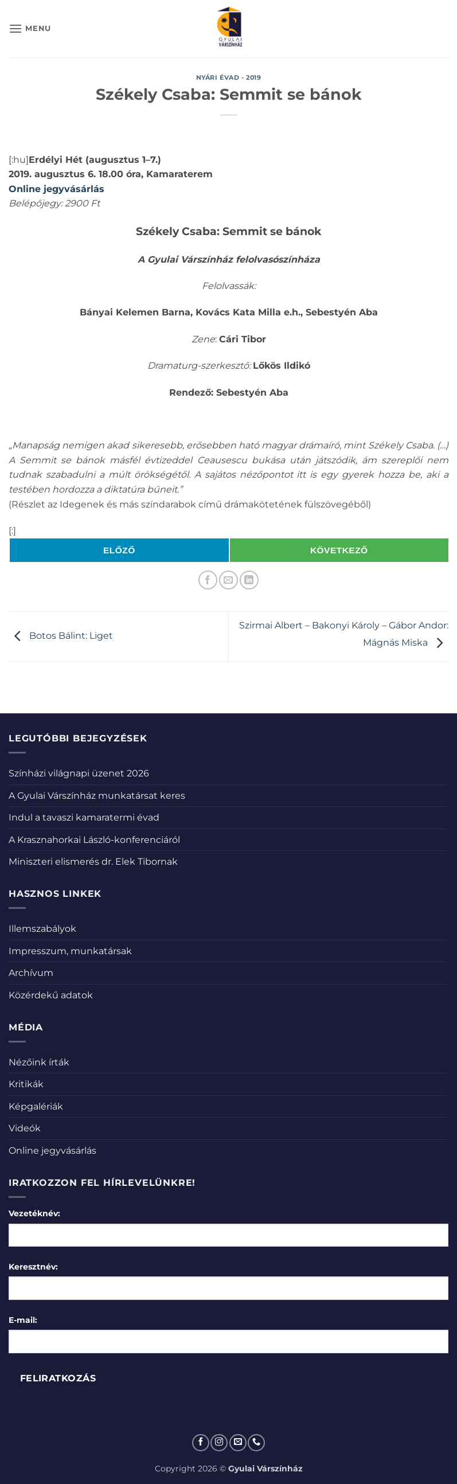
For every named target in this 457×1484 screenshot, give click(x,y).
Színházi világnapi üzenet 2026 (79, 773)
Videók (25, 1128)
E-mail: (23, 1320)
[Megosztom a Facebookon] (207, 580)
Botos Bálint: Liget (61, 635)
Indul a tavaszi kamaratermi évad (84, 817)
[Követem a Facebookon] (200, 1442)
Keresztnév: (33, 1267)
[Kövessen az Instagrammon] (219, 1442)
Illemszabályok (42, 928)
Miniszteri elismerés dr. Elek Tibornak (93, 861)
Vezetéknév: (34, 1213)
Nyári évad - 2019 (228, 77)
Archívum (31, 972)
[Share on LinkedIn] (249, 580)
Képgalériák (36, 1106)
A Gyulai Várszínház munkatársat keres (97, 795)
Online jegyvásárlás (56, 188)
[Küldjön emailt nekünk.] (238, 1442)
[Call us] (256, 1442)
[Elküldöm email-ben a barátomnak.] (228, 580)
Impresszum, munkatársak (70, 951)
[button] (30, 28)
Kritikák (26, 1084)
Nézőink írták (39, 1062)
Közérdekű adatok (51, 995)
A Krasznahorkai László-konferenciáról (94, 839)
